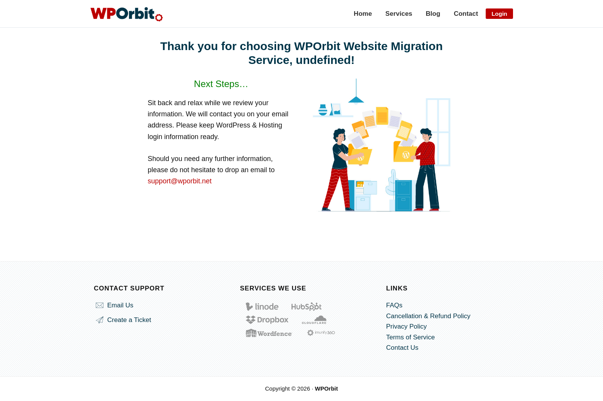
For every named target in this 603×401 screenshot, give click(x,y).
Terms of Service (410, 337)
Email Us (113, 305)
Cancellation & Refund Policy (428, 316)
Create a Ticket (122, 320)
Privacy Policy (406, 326)
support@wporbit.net (180, 181)
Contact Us (402, 347)
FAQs (394, 305)
